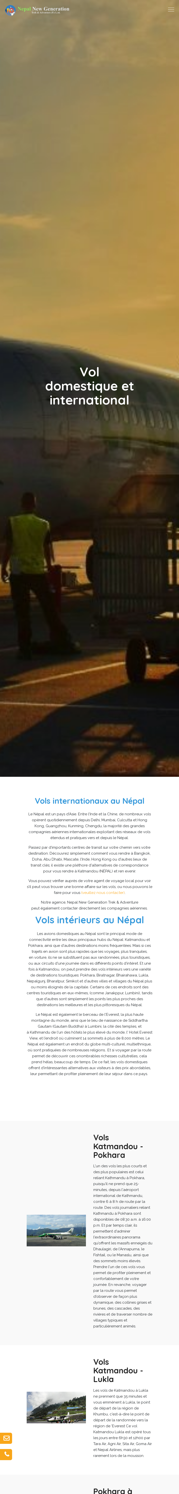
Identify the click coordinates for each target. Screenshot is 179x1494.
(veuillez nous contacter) (103, 892)
